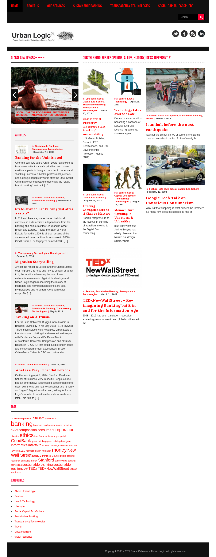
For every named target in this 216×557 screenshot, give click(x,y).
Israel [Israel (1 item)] (45, 445)
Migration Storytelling (34, 262)
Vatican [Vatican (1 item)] (73, 469)
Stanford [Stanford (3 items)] (46, 460)
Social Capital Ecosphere (175, 6)
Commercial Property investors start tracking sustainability (94, 126)
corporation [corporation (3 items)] (63, 429)
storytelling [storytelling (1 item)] (16, 465)
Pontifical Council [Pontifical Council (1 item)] (50, 456)
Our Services (56, 6)
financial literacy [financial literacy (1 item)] (47, 436)
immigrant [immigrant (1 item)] (66, 441)
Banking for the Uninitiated (38, 158)
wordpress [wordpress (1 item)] (16, 472)
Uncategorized (58, 253)
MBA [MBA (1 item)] (38, 450)
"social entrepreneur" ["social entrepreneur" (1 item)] (21, 418)
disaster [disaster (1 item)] (15, 436)
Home (14, 6)
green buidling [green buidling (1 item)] (39, 441)
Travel (18, 526)
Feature (19, 496)
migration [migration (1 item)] (46, 450)
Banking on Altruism (33, 120)
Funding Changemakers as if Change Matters (96, 209)
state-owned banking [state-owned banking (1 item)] (65, 460)
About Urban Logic (25, 491)
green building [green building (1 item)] (53, 441)
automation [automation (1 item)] (50, 418)
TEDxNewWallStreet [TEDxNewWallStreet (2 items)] (53, 468)
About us (33, 6)
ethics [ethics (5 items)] (27, 435)
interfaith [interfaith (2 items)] (34, 445)
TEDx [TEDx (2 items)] (32, 468)
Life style (19, 506)
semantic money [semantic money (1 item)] (29, 460)
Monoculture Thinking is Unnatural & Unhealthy (124, 215)
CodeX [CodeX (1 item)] (14, 430)
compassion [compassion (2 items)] (28, 430)
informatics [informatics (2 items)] (19, 445)
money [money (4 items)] (59, 450)
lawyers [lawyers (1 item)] (15, 450)
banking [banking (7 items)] (22, 423)
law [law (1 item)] (75, 445)
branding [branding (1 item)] (37, 425)
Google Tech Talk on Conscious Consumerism (170, 200)
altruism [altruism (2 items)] (38, 418)
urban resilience (23, 536)
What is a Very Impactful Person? (42, 370)
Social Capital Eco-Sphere (33, 112)
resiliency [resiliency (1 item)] (15, 460)
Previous (75, 95)
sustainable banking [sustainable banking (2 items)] (37, 464)
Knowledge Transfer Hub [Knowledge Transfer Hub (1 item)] (60, 445)
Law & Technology (25, 501)
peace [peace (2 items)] (36, 455)
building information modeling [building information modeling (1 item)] (57, 425)
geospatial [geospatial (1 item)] (61, 436)
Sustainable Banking (87, 6)
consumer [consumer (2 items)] (45, 430)
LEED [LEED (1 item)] (22, 450)
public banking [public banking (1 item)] (67, 456)
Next (14, 95)
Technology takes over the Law (127, 112)
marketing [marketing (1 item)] (31, 450)
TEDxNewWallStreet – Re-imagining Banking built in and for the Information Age (110, 305)
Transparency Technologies (130, 6)
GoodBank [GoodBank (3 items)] (21, 440)
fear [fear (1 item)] (36, 436)
